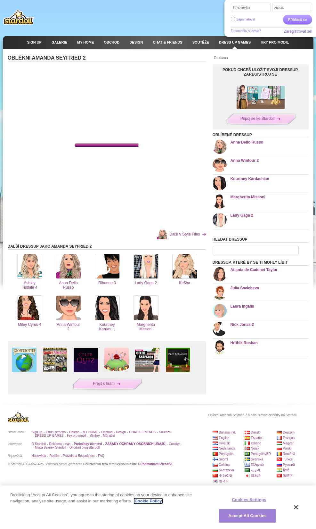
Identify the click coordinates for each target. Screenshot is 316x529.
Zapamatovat (246, 19)
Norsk (255, 448)
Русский (289, 465)
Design (121, 432)
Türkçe (288, 459)
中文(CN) (225, 475)
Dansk (255, 432)
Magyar (288, 443)
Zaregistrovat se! (298, 31)
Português (226, 454)
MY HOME (90, 432)
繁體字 (288, 475)
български (226, 470)
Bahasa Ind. (227, 432)
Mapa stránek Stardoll (50, 447)
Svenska (257, 459)
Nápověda (39, 456)
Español (257, 438)
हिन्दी (286, 470)
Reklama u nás (59, 444)
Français (289, 438)
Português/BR (261, 454)
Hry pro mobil (76, 435)
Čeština (224, 465)
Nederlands (227, 448)
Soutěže (165, 432)
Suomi (223, 459)
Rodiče (55, 456)
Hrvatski (225, 443)
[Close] (296, 507)
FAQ (101, 456)
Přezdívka (241, 7)
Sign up (37, 432)
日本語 (256, 475)
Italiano (256, 443)
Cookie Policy (148, 501)
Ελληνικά (257, 465)
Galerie (74, 432)
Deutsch (289, 432)
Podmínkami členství (156, 464)
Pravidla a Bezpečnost (79, 456)
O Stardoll (39, 444)
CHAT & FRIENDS (142, 432)
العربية (255, 470)
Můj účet (109, 435)
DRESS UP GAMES (49, 435)
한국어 (224, 481)
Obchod (107, 432)
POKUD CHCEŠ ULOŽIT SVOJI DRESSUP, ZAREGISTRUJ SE (260, 72)
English (224, 438)
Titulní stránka (56, 432)
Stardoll (18, 17)
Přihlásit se (297, 19)
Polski (287, 448)
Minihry (94, 435)
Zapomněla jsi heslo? (246, 31)
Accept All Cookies (247, 515)
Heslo (279, 7)
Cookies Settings (249, 499)
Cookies (174, 444)
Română (289, 454)
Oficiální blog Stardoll (84, 447)
